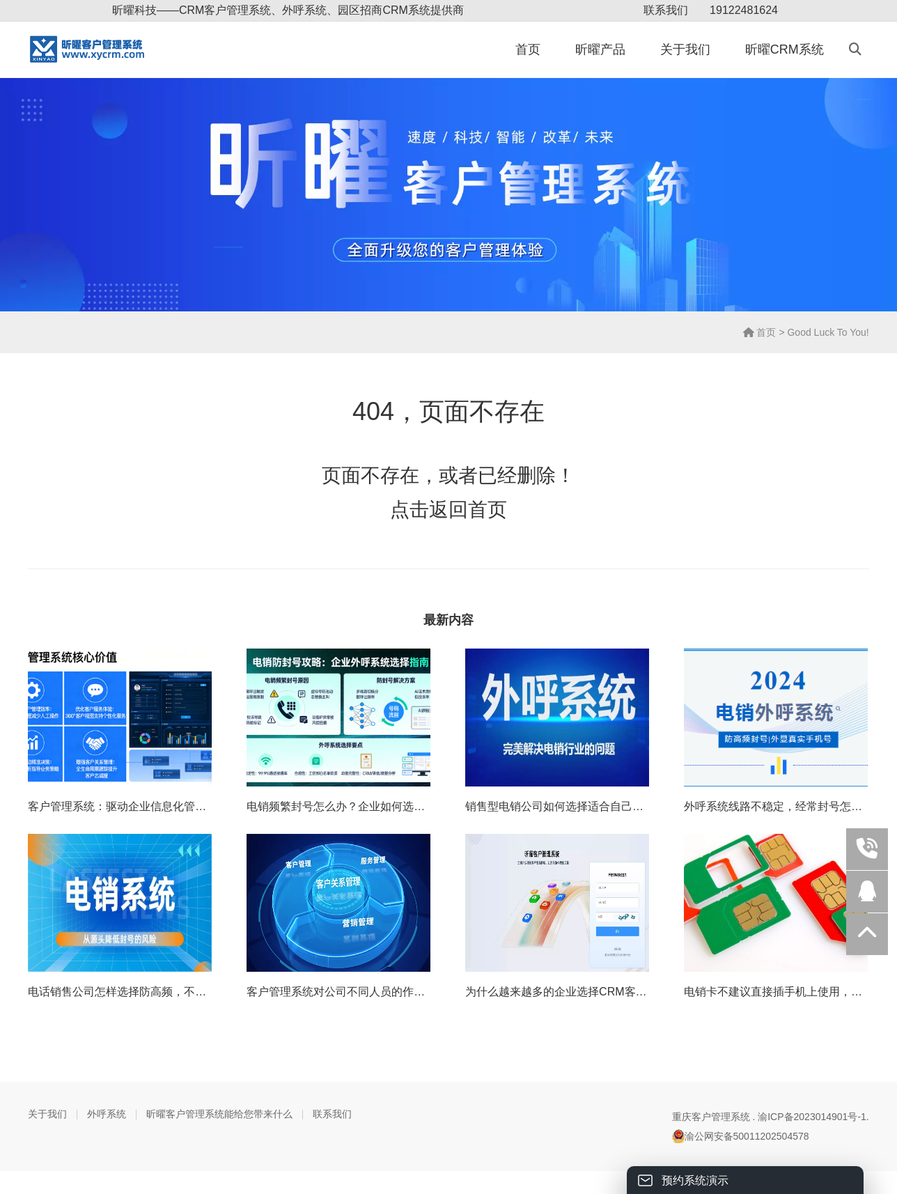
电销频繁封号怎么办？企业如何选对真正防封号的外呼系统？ (397, 806)
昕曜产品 (600, 49)
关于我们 (685, 49)
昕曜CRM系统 (784, 49)
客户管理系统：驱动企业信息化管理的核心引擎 (145, 806)
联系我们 (666, 10)
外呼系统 (106, 1113)
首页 (527, 49)
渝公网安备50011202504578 (740, 1136)
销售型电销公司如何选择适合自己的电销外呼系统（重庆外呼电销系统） (643, 806)
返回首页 (468, 509)
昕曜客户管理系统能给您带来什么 (219, 1113)
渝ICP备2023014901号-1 (812, 1116)
